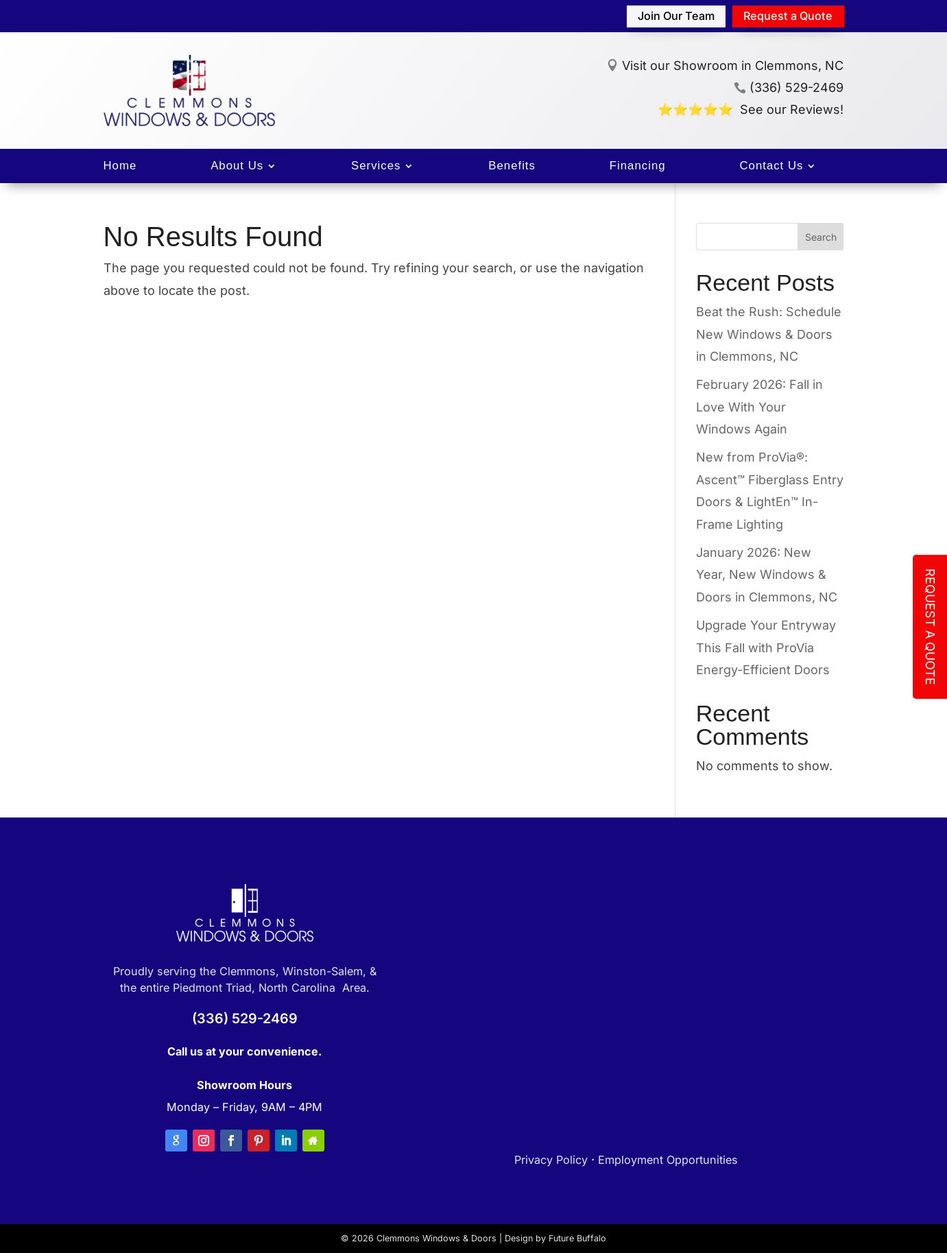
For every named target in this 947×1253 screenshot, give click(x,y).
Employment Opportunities (668, 1160)
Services (375, 166)
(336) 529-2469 (788, 87)
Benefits (512, 166)
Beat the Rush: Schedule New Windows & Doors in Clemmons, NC (768, 334)
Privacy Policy (551, 1160)
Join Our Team (676, 16)
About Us (237, 166)
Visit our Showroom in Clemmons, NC (732, 65)
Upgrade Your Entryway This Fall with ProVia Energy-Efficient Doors (766, 647)
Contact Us (771, 166)
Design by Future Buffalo (555, 1238)
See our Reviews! (791, 109)
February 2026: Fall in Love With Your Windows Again (759, 406)
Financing (638, 166)
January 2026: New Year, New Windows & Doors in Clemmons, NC (766, 574)
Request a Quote (787, 16)
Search (821, 237)
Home (120, 166)
